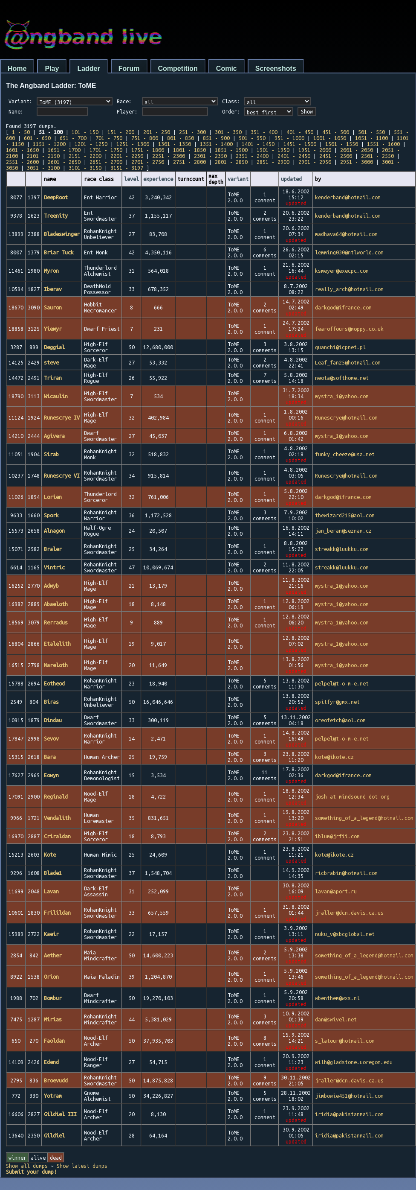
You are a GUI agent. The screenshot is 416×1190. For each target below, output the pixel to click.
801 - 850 (180, 138)
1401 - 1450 (258, 144)
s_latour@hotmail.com (345, 1041)
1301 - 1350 (174, 144)
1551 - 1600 (383, 144)
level (131, 179)
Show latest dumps (82, 1166)
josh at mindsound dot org (352, 796)
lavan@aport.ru (336, 891)
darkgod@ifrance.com (343, 307)
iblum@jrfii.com (337, 836)
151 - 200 (120, 132)
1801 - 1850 (189, 150)
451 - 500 (335, 132)
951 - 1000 (289, 138)
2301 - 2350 (210, 156)
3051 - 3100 (43, 168)
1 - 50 (21, 132)
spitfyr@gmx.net (337, 702)
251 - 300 (192, 132)
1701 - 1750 (106, 150)
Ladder (88, 68)
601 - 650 (37, 138)
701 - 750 (108, 138)
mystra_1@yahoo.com (342, 396)
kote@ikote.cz (334, 757)
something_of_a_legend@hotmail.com (364, 818)
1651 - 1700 (64, 150)
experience (158, 179)
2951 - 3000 (356, 162)
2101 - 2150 (43, 156)
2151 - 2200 (85, 156)
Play (52, 68)
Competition (178, 68)
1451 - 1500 (299, 144)
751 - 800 (144, 138)
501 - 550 (371, 132)
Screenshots (275, 68)
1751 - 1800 (147, 150)
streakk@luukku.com (342, 549)
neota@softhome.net (342, 378)
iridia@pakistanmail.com (349, 1114)
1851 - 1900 (231, 150)
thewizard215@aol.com (345, 515)
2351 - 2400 (252, 156)
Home (17, 68)
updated (291, 179)
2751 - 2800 (189, 162)
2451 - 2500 (335, 156)
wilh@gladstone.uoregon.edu (354, 1062)
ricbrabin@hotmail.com (346, 873)
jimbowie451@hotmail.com (349, 1096)
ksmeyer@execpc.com (342, 271)
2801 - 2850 (231, 162)
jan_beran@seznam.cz (343, 531)
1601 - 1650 (22, 150)
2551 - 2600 (22, 162)
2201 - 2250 (126, 156)
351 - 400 (264, 132)
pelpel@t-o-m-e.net (342, 683)
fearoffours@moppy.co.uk (349, 329)
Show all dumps (27, 1166)
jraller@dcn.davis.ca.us (349, 913)
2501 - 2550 (377, 156)
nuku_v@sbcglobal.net (345, 934)
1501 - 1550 (341, 144)
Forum (129, 68)
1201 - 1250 (91, 144)
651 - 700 (73, 138)
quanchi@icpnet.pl (340, 347)
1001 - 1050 (329, 138)
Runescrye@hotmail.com (346, 417)
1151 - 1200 (49, 144)
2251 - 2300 (168, 156)
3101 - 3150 (85, 168)
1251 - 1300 (132, 144)
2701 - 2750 (147, 162)
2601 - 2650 (64, 162)
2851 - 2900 (273, 162)
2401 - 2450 (293, 156)
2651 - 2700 (106, 162)
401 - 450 (299, 132)
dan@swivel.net (336, 1019)
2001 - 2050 (356, 150)
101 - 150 (85, 132)
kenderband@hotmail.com (348, 197)
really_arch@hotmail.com (349, 289)
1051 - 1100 (371, 138)
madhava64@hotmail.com (346, 234)
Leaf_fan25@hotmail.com (348, 362)
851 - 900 (216, 138)
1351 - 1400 (216, 144)
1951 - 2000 (314, 150)
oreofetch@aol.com (340, 720)
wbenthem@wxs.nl (337, 998)
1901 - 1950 (273, 150)
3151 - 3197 (126, 168)
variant (238, 179)
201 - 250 (156, 132)
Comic (226, 68)
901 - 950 (252, 138)
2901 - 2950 (314, 162)
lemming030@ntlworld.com (349, 252)
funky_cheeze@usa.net (345, 454)
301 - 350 (228, 132)
